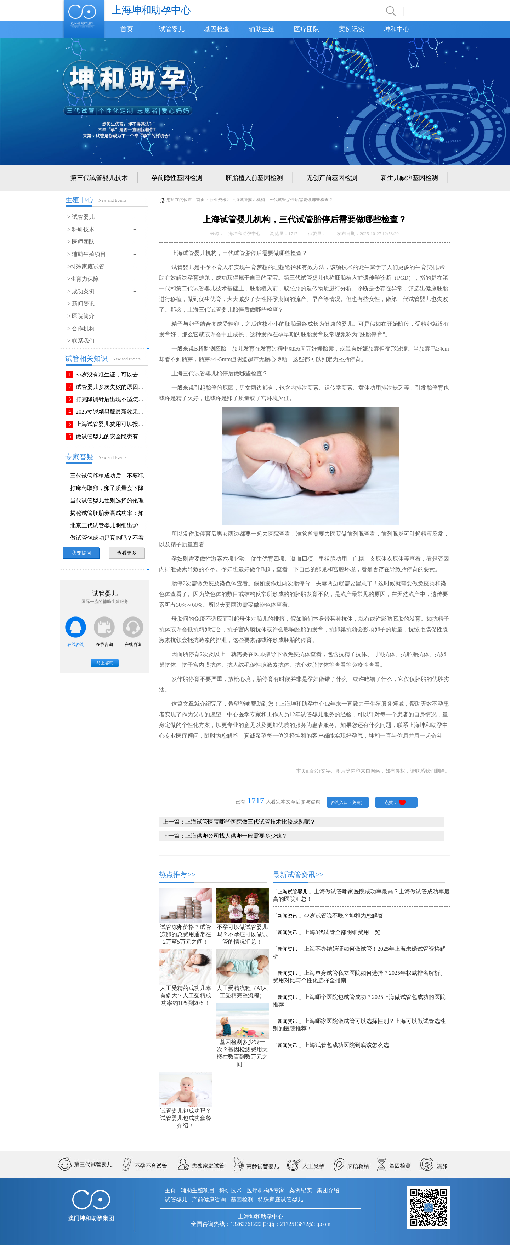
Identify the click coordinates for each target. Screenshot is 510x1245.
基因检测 (242, 1199)
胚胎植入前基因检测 (254, 177)
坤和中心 (396, 29)
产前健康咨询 (209, 1199)
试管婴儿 (172, 29)
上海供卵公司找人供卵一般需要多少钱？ (236, 836)
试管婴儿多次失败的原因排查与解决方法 (111, 387)
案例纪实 (300, 1190)
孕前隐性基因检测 (176, 177)
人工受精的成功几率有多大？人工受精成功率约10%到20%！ (185, 995)
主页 (170, 1190)
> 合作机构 (81, 328)
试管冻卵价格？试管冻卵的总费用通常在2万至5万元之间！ (185, 934)
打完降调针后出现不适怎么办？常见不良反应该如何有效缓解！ (111, 399)
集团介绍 (328, 1190)
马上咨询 (104, 662)
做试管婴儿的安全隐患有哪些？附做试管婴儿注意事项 (111, 436)
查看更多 (127, 553)
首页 (126, 29)
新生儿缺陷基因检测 (409, 177)
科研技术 (230, 1190)
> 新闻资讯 (81, 304)
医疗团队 (306, 29)
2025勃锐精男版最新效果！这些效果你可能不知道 (111, 412)
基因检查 (217, 29)
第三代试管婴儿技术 (99, 177)
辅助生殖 (261, 29)
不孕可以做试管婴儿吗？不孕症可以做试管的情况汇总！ (242, 934)
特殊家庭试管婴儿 (280, 1199)
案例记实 (351, 29)
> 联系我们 (81, 341)
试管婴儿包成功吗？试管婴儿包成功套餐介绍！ (185, 1118)
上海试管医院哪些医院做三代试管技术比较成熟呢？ (250, 822)
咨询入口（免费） (348, 802)
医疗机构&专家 (265, 1190)
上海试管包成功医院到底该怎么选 (346, 1045)
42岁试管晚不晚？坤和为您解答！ (346, 916)
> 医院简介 (81, 316)
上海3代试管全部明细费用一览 (342, 932)
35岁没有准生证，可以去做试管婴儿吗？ (111, 374)
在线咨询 (75, 644)
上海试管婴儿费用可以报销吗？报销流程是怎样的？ (111, 424)
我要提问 (81, 553)
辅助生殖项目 (198, 1190)
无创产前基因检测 (331, 177)
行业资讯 (217, 199)
